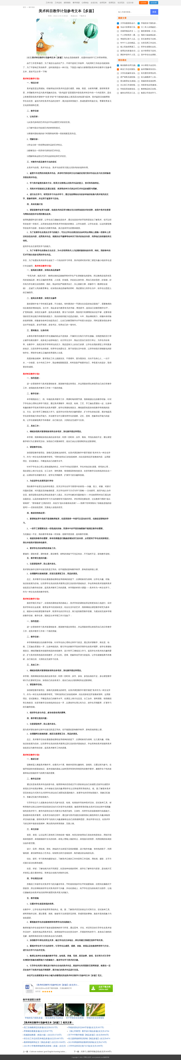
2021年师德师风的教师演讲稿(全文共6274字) (87, 1042)
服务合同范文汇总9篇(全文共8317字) (135, 93)
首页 (24, 7)
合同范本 (103, 3)
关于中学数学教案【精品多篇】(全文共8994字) (88, 1035)
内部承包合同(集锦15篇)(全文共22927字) (157, 85)
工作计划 (49, 3)
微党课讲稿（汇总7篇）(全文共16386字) (157, 31)
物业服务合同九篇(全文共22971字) (134, 65)
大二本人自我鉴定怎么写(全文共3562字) (157, 27)
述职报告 (67, 3)
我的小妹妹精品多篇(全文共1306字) (155, 35)
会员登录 (143, 3)
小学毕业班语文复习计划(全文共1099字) (85, 1046)
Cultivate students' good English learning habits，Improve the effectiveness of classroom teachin (66, 1051)
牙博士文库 (87, 1057)
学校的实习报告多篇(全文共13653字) (156, 23)
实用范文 (112, 3)
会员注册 (154, 3)
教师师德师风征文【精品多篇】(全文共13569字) (45, 1042)
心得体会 (85, 3)
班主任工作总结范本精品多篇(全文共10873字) (44, 1038)
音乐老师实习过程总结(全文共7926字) (156, 39)
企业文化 (94, 3)
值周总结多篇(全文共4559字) (132, 51)
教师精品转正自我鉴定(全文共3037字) (156, 89)
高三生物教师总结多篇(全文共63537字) (41, 1027)
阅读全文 (74, 16)
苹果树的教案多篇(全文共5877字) (38, 1031)
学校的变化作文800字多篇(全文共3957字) (86, 1027)
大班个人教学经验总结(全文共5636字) (96, 1051)
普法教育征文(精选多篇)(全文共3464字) (136, 81)
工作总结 (58, 3)
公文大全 (130, 3)
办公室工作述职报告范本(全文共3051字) (136, 85)
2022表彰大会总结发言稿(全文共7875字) (157, 65)
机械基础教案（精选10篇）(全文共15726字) (43, 1035)
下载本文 (82, 16)
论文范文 (121, 3)
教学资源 (76, 3)
